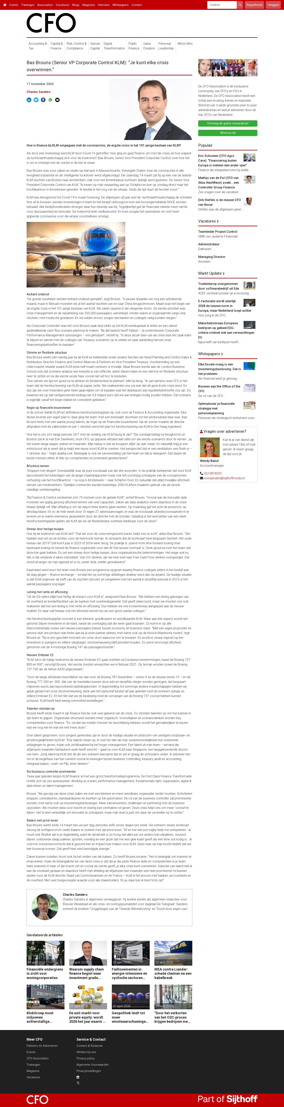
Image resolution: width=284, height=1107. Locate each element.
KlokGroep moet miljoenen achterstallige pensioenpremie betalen (40, 1017)
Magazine (88, 5)
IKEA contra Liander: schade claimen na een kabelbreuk (173, 973)
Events (13, 5)
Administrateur (209, 244)
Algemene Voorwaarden (93, 1064)
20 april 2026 (122, 1006)
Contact (137, 5)
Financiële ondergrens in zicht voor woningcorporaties (45, 973)
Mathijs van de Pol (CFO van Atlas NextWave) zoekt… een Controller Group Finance (218, 182)
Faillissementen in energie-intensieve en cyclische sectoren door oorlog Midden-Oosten (129, 973)
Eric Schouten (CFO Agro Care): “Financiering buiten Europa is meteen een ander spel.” (222, 160)
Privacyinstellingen (89, 1071)
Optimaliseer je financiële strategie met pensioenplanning (216, 408)
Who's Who (185, 43)
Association (45, 5)
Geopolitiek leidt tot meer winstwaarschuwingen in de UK (130, 1017)
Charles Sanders (39, 92)
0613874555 (213, 473)
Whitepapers (120, 5)
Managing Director (211, 257)
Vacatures (62, 5)
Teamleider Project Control (217, 232)
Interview (103, 5)
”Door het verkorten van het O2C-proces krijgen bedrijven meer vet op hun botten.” (172, 1017)
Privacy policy (86, 1058)
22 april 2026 (164, 962)
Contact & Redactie (90, 1046)
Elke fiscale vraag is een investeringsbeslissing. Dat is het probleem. (219, 369)
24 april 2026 (36, 962)
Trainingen (27, 5)
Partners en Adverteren (42, 1046)
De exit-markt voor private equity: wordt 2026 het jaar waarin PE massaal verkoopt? (88, 1017)
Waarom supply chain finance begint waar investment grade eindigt (86, 973)
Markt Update (210, 273)
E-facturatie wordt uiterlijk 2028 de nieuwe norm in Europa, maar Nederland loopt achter (224, 305)
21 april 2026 (79, 1006)
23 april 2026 (79, 962)
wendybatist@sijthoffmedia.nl (224, 478)
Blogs (75, 5)
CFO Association (38, 1058)
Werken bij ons (86, 1052)
